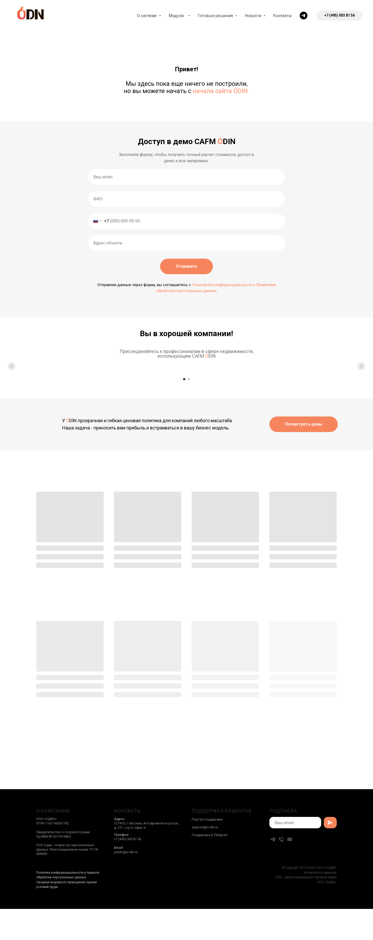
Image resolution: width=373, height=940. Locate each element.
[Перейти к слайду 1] (184, 379)
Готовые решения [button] (216, 15)
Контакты (282, 15)
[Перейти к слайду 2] (189, 379)
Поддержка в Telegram (210, 835)
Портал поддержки (207, 819)
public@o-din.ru (126, 852)
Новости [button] (253, 15)
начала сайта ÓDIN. (221, 91)
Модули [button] (178, 15)
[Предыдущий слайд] (12, 366)
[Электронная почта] (289, 839)
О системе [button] (147, 15)
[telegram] (303, 15)
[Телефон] (281, 839)
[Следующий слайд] (361, 366)
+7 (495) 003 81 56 (127, 839)
